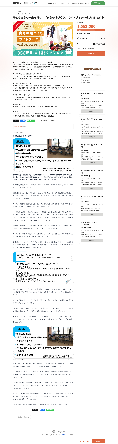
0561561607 (86, 80)
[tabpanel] (43, 275)
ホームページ (86, 82)
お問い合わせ (86, 77)
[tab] (15, 126)
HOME (15, 126)
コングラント (63, 435)
